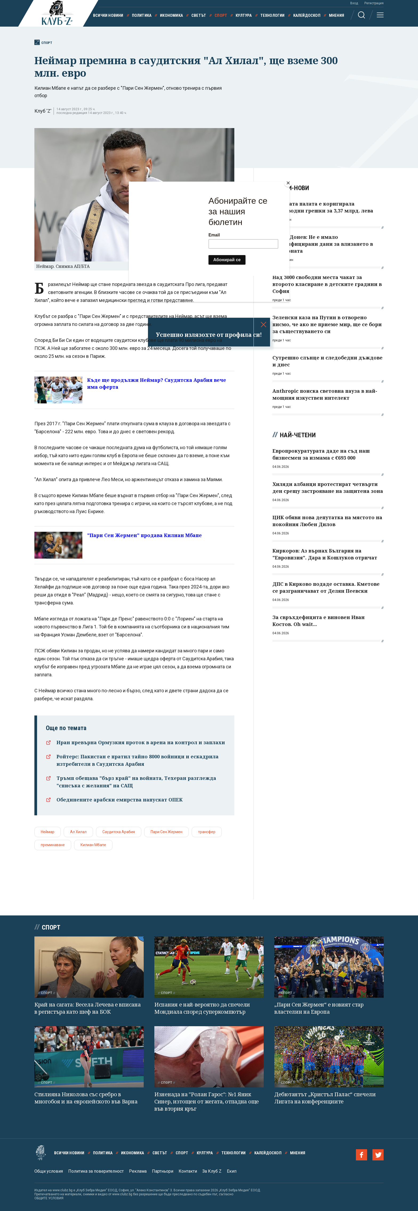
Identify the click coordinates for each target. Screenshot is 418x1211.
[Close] (288, 183)
